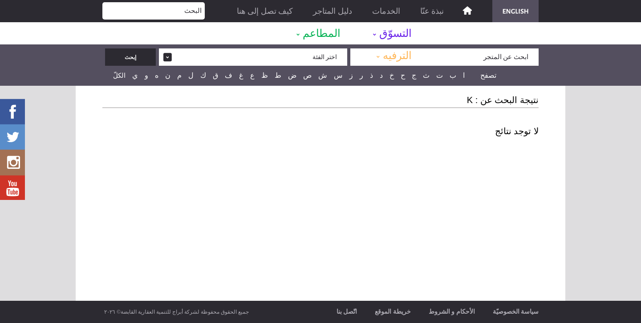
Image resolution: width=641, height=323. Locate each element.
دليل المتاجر (332, 11)
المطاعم (322, 33)
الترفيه (397, 55)
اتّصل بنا (347, 311)
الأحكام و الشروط (452, 311)
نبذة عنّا (432, 11)
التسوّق (395, 33)
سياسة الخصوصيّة (516, 311)
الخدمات (386, 11)
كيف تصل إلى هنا (265, 11)
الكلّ (119, 75)
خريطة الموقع (393, 311)
